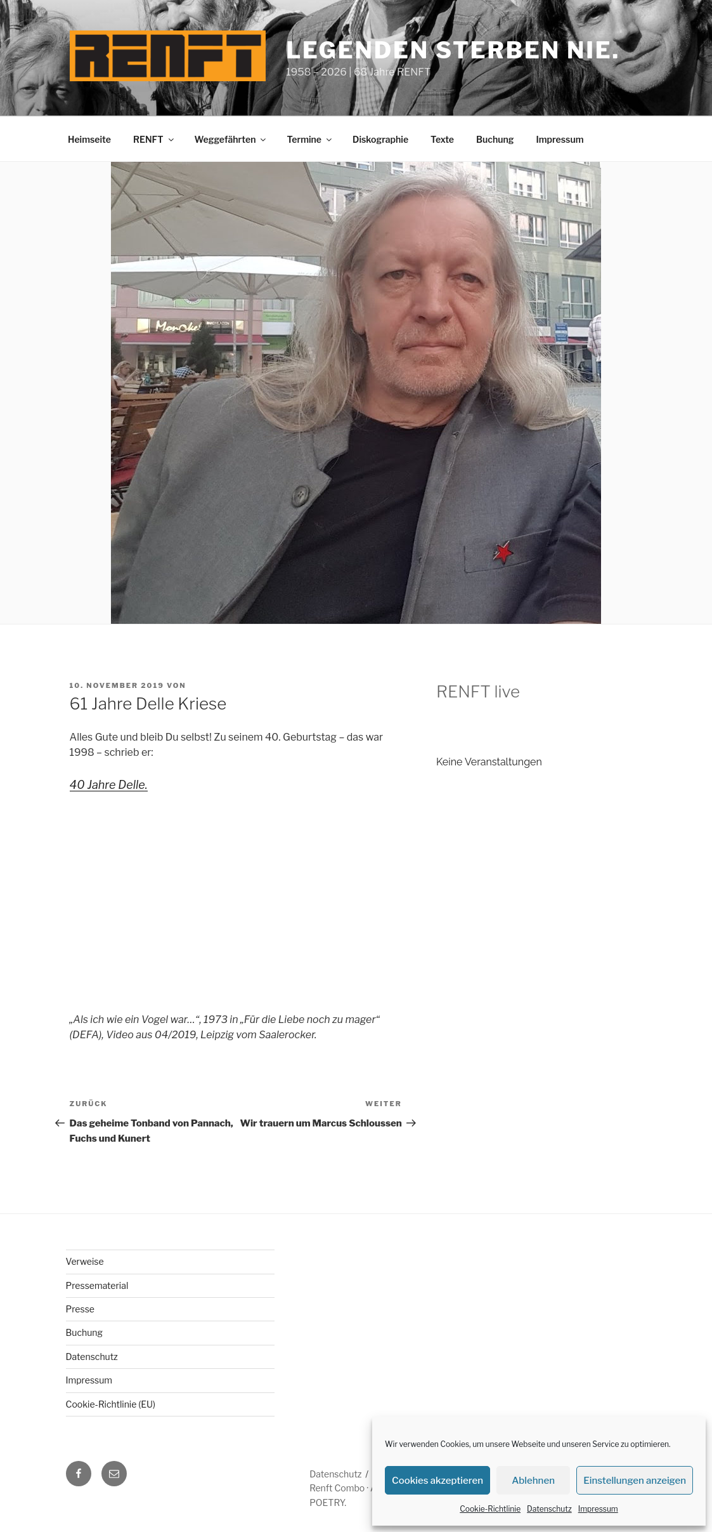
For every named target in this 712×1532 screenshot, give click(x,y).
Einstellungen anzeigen (634, 1480)
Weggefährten (231, 139)
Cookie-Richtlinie (490, 1509)
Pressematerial (97, 1285)
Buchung (495, 139)
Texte (442, 139)
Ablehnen (533, 1480)
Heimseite (89, 139)
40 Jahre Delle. (109, 784)
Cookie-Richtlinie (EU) (111, 1404)
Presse (80, 1309)
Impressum (598, 1509)
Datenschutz (549, 1509)
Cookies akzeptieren (437, 1480)
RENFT (154, 139)
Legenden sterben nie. (453, 50)
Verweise (85, 1261)
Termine (310, 139)
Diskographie (380, 139)
